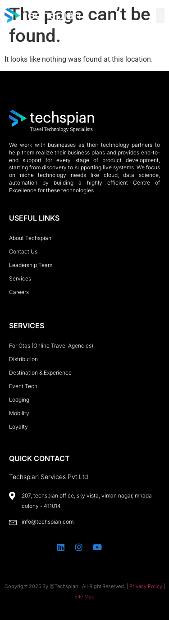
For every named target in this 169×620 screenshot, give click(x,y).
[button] (160, 15)
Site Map (84, 596)
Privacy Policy (145, 586)
